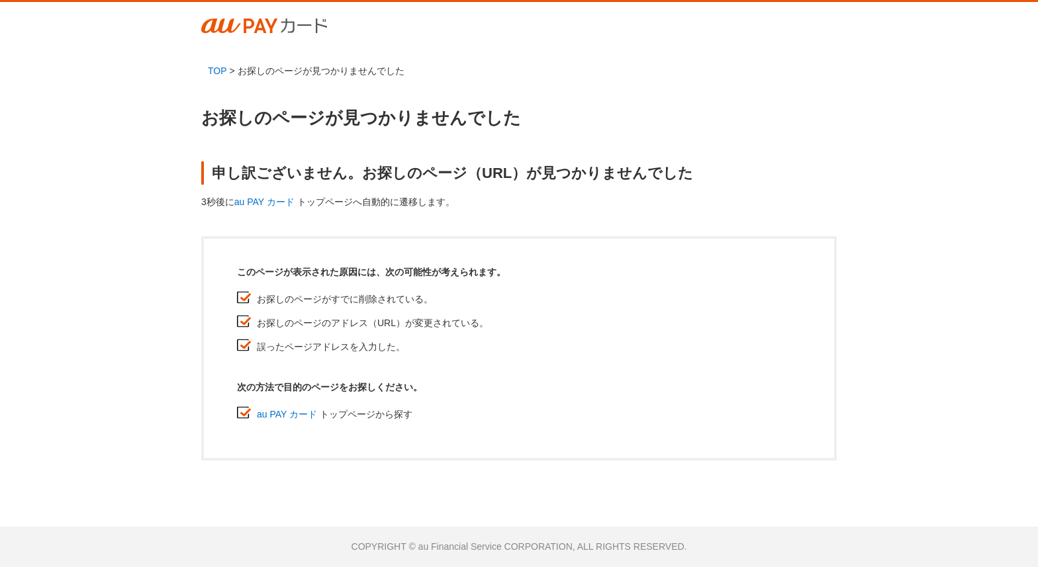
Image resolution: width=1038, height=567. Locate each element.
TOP (217, 70)
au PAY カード (264, 201)
